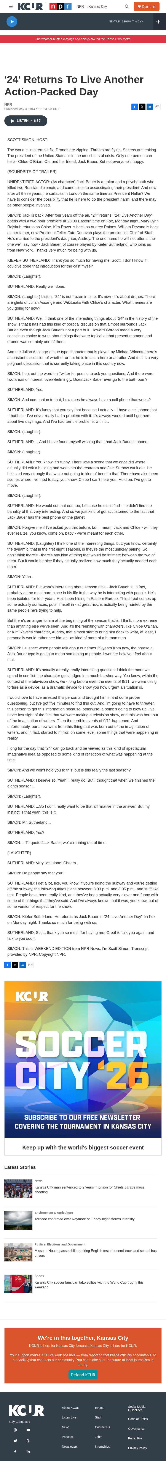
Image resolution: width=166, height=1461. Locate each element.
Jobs (98, 1437)
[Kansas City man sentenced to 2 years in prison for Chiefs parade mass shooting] (18, 1188)
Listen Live (69, 1417)
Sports (39, 1276)
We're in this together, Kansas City (83, 1338)
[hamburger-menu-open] (10, 6)
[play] (11, 21)
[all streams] (159, 21)
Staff (98, 1417)
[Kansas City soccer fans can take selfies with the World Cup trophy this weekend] (18, 1284)
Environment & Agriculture (54, 1212)
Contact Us (102, 1427)
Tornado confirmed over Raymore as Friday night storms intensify (84, 1219)
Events (99, 1407)
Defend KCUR (83, 1374)
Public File (135, 1438)
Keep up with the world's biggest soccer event (83, 1147)
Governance (136, 1428)
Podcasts (68, 1437)
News (39, 1181)
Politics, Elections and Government (60, 1244)
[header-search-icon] (127, 6)
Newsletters (70, 1446)
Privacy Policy (137, 1448)
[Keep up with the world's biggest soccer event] (83, 1059)
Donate (148, 6)
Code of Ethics (138, 1419)
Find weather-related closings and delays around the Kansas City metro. (83, 39)
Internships (102, 1446)
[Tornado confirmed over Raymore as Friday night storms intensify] (18, 1220)
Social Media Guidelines (136, 1408)
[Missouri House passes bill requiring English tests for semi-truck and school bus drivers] (18, 1252)
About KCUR (70, 1407)
